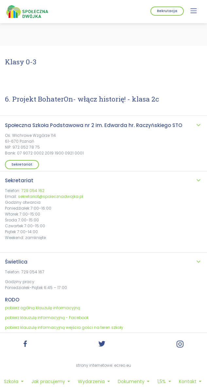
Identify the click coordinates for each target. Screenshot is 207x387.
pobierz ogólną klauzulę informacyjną (42, 308)
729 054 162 (32, 190)
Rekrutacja (167, 10)
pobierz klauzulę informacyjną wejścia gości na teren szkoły (64, 327)
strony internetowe (94, 365)
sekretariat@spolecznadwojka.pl (50, 196)
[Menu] (193, 11)
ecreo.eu (122, 365)
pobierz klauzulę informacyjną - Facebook (47, 317)
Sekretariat (21, 164)
